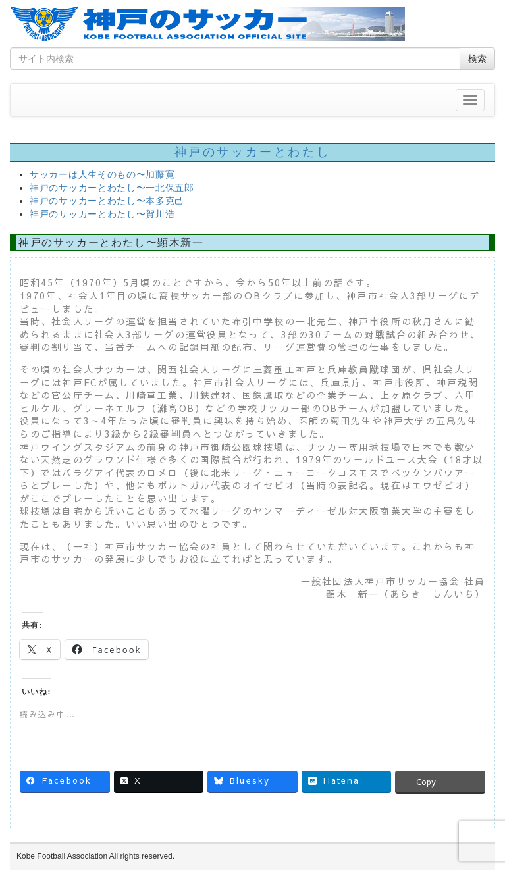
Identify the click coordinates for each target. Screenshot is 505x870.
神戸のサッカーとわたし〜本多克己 (107, 201)
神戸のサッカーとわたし (252, 152)
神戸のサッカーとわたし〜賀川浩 (102, 214)
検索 (477, 58)
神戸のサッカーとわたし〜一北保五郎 (112, 188)
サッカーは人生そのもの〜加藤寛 (102, 175)
